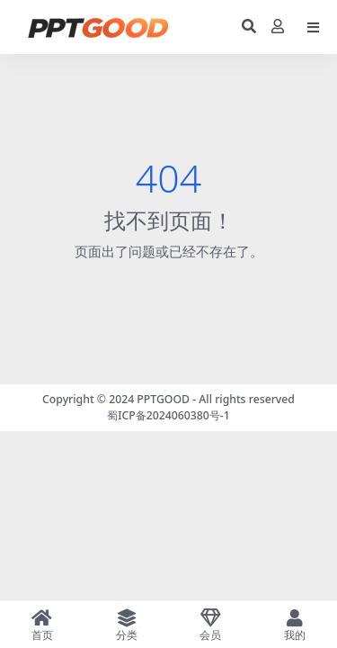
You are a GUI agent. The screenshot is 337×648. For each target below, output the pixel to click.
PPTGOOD (163, 399)
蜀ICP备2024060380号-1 (168, 415)
